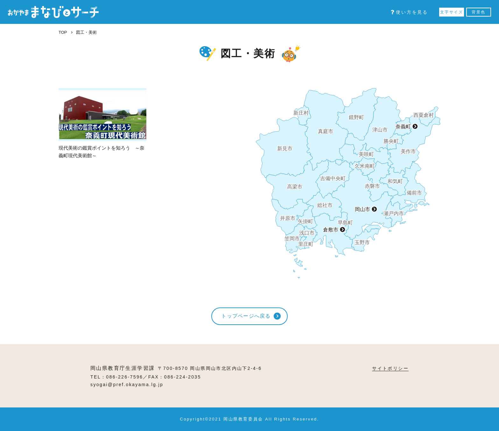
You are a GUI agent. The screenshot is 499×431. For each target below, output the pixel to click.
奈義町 (403, 126)
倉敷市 (330, 229)
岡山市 (362, 209)
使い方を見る (409, 12)
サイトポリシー (390, 368)
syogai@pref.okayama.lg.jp (126, 384)
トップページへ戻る (246, 316)
